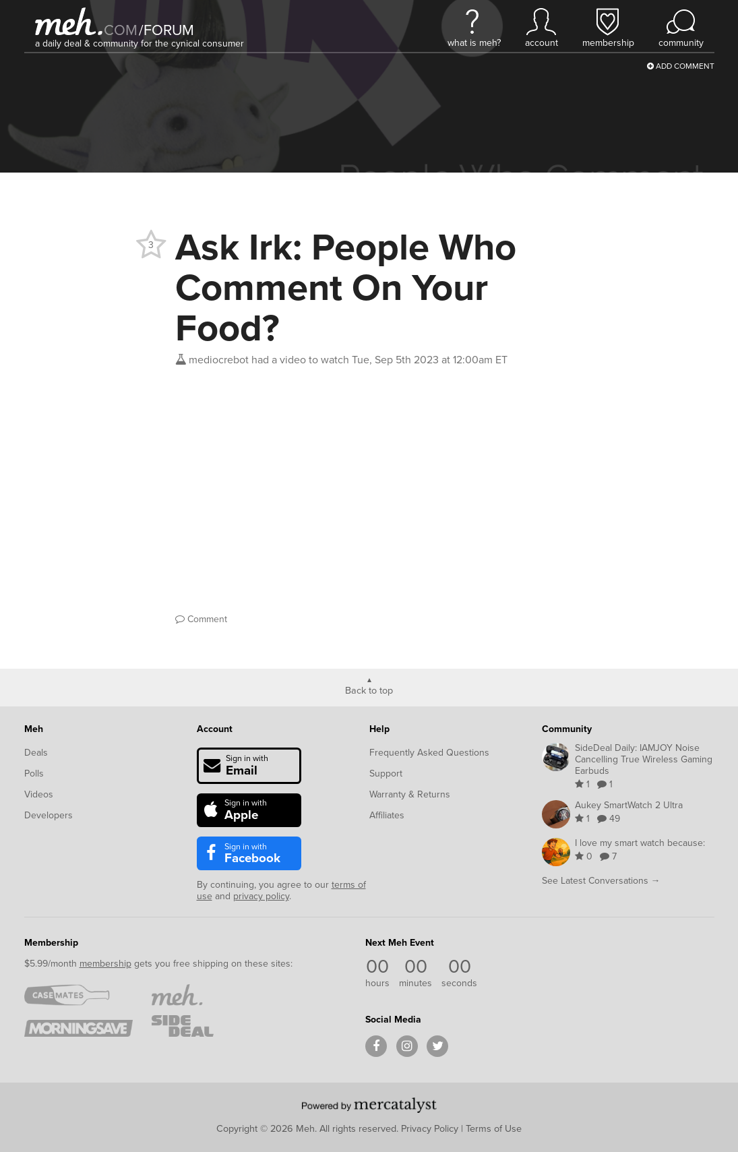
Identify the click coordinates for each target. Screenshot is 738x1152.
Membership (51, 943)
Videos (38, 794)
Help (379, 729)
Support (385, 773)
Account (215, 729)
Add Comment (680, 66)
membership (105, 964)
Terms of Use (494, 1128)
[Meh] (68, 21)
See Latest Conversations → (601, 881)
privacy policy (261, 896)
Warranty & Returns (409, 794)
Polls (34, 773)
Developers (48, 815)
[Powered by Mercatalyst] (369, 1105)
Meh (33, 729)
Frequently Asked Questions (429, 753)
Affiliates (386, 815)
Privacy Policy (429, 1128)
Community (567, 729)
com (120, 30)
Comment (201, 619)
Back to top (369, 689)
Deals (36, 753)
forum (166, 30)
